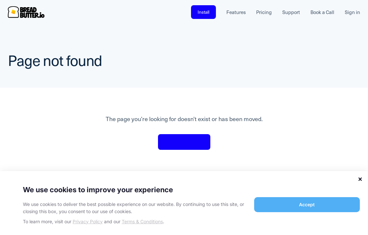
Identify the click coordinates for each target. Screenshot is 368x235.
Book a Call (322, 12)
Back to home (184, 142)
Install (203, 12)
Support (291, 12)
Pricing (264, 12)
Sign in (352, 12)
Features (236, 12)
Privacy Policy (88, 221)
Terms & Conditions (142, 221)
